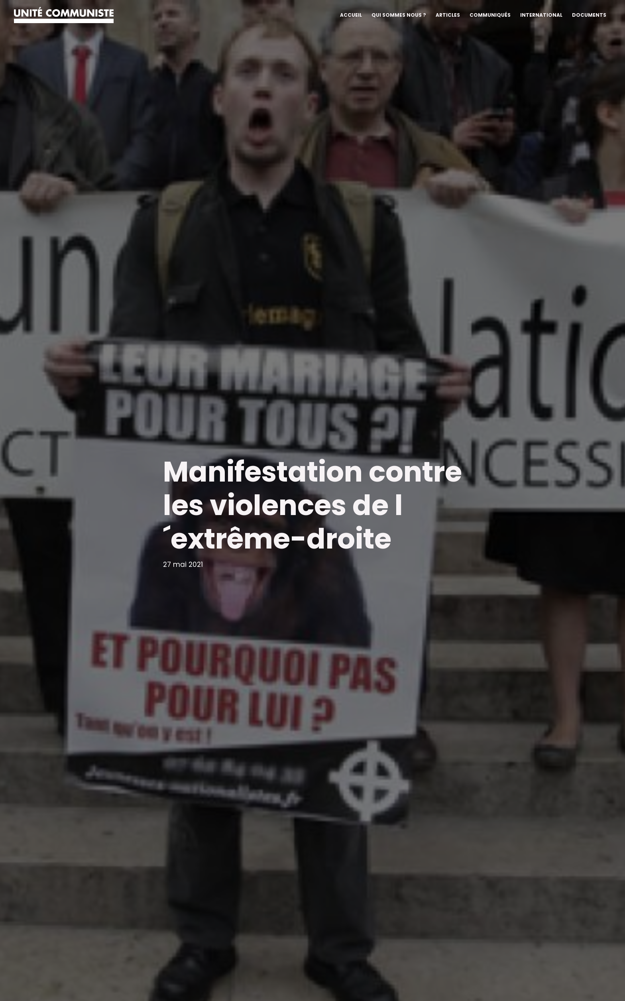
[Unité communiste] (64, 14)
